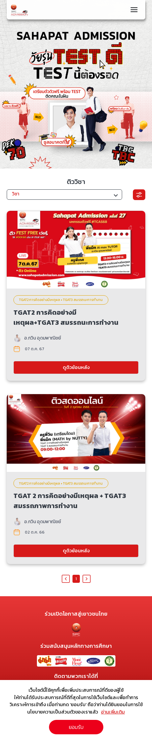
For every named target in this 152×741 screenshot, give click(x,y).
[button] (64, 194)
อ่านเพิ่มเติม (113, 712)
